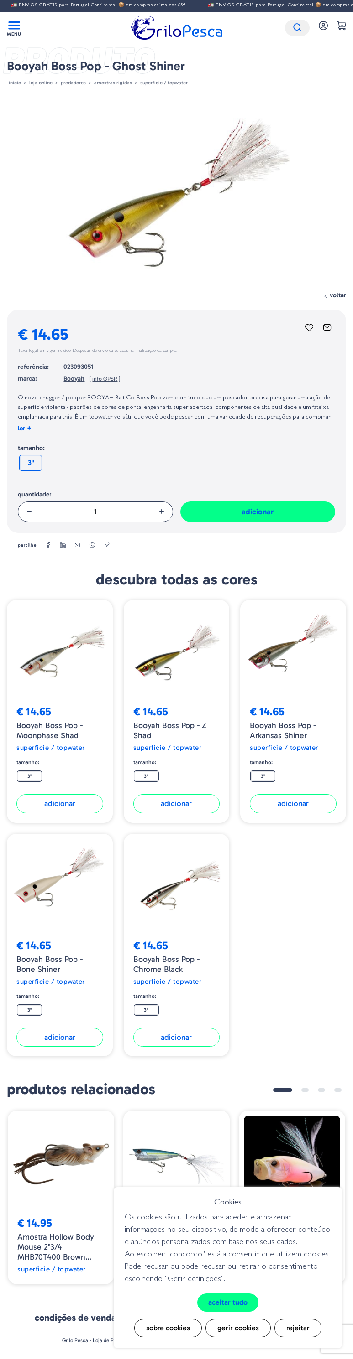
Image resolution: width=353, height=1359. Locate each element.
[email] (78, 545)
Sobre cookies (168, 1327)
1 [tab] (282, 1090)
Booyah (73, 378)
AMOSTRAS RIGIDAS (113, 82)
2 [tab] (305, 1090)
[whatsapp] (92, 545)
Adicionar (258, 511)
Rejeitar (298, 1327)
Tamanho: (31, 448)
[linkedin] (63, 545)
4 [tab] (338, 1090)
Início (15, 82)
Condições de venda (75, 1317)
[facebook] (48, 545)
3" (31, 463)
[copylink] (107, 545)
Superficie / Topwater (164, 82)
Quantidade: (35, 494)
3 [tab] (321, 1090)
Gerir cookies (238, 1327)
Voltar (334, 295)
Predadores (73, 82)
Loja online (41, 82)
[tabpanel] (61, 1197)
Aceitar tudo (228, 1302)
